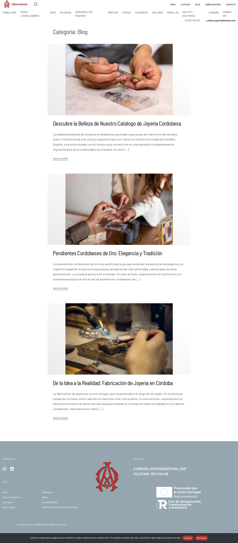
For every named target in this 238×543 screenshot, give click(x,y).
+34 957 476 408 (192, 20)
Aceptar (188, 538)
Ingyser (63, 524)
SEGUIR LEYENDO (60, 159)
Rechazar (201, 538)
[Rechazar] (234, 537)
